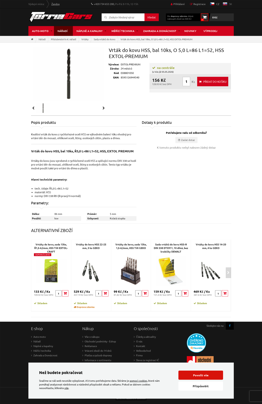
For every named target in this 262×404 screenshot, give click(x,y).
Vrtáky (84, 39)
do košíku (214, 81)
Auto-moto (40, 31)
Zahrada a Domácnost (45, 355)
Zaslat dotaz (188, 139)
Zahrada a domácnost (159, 31)
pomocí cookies (138, 380)
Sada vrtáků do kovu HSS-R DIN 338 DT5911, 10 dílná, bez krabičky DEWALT (171, 248)
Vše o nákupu (92, 336)
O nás (139, 341)
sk (230, 4)
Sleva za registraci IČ (147, 360)
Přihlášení (179, 4)
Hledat (152, 17)
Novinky (190, 31)
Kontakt (140, 346)
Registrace (199, 4)
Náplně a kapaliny (89, 31)
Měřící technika (122, 31)
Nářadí (63, 31)
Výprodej (210, 31)
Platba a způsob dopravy (98, 355)
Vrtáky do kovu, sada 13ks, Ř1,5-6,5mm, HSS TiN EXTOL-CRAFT (51, 248)
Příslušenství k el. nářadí (63, 39)
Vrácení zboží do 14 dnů (98, 350)
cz (217, 4)
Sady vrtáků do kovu (104, 39)
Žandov (55, 4)
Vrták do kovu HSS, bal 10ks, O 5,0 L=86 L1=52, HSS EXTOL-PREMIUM (156, 39)
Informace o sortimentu (98, 360)
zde (66, 388)
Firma (139, 355)
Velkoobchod (143, 350)
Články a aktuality (146, 336)
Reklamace (91, 346)
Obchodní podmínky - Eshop (100, 341)
